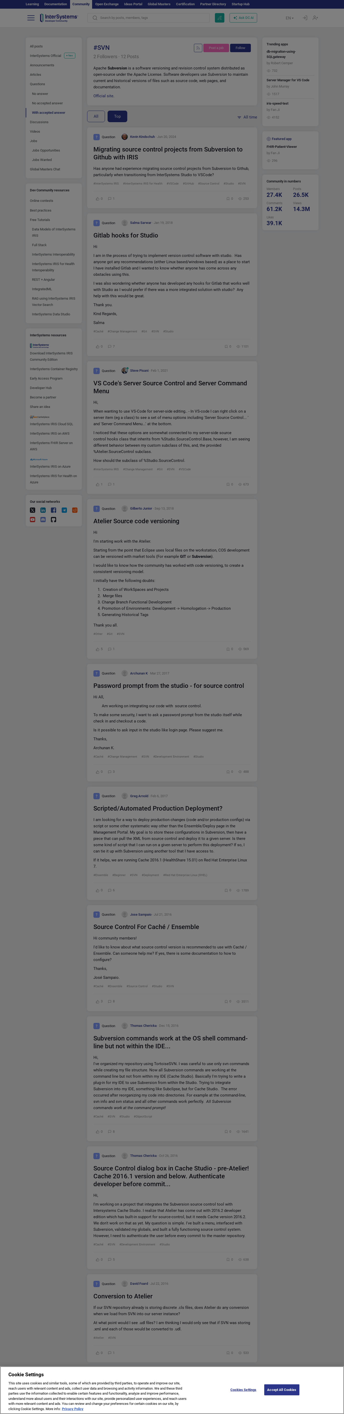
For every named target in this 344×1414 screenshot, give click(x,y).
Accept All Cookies (281, 1394)
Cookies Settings (243, 1394)
